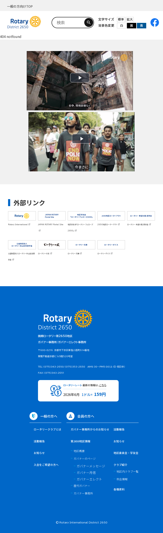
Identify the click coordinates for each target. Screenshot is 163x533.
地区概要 (79, 451)
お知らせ (39, 453)
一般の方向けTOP (20, 6)
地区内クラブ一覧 (128, 471)
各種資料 (119, 489)
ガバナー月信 (86, 472)
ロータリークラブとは (47, 429)
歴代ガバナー (82, 486)
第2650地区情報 (80, 441)
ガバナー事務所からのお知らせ (90, 429)
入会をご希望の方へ (46, 465)
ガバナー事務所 (83, 493)
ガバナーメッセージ (91, 466)
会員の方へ (85, 416)
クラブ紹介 (120, 465)
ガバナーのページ (85, 459)
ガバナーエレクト (89, 479)
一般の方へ (48, 416)
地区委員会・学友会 (126, 453)
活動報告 (39, 441)
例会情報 (122, 479)
